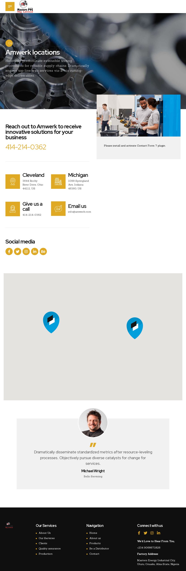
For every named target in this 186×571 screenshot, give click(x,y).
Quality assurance (50, 548)
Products (95, 543)
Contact (94, 553)
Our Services (47, 538)
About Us (45, 533)
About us (95, 538)
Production (45, 553)
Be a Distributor (99, 548)
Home (93, 533)
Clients (43, 543)
